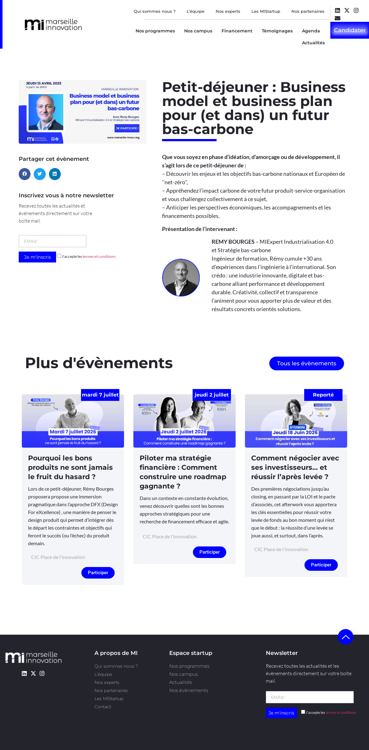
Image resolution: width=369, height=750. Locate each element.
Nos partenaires (307, 11)
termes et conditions (99, 256)
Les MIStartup (266, 11)
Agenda (311, 31)
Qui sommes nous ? (154, 11)
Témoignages (277, 31)
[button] (25, 174)
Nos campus (198, 31)
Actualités (313, 43)
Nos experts (228, 11)
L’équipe (195, 11)
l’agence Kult (320, 733)
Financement (237, 31)
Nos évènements (188, 690)
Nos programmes (155, 31)
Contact (102, 706)
